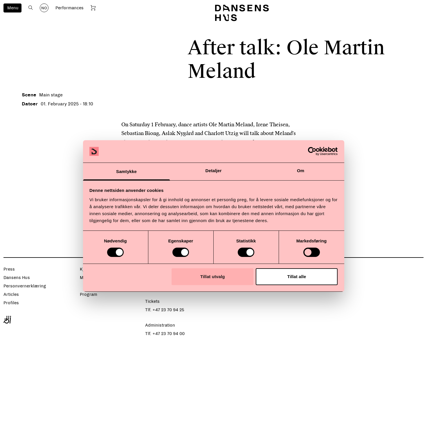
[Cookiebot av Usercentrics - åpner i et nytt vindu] (312, 151)
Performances (69, 8)
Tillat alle (296, 276)
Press (9, 269)
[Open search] (30, 8)
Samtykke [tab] (126, 171)
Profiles (11, 302)
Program (88, 294)
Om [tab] (300, 170)
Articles (11, 294)
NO (44, 8)
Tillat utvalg (212, 276)
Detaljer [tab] (214, 170)
